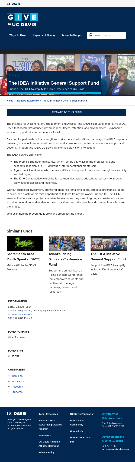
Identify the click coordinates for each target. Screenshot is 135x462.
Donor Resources (48, 414)
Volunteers (44, 435)
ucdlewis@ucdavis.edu (20, 314)
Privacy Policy (46, 452)
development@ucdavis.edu (116, 449)
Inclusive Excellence (28, 100)
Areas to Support (72, 35)
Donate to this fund (67, 112)
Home (10, 100)
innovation (18, 381)
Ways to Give (17, 35)
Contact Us (76, 431)
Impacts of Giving (44, 35)
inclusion (17, 376)
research (17, 387)
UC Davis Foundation (82, 414)
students (17, 392)
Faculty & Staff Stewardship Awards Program (50, 425)
